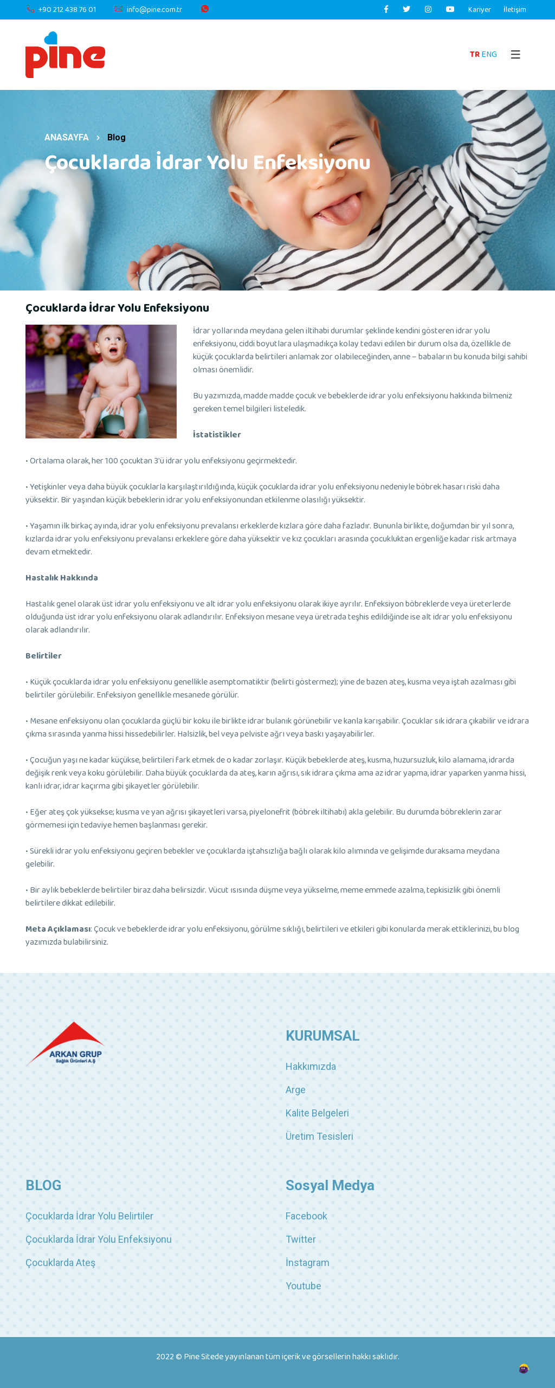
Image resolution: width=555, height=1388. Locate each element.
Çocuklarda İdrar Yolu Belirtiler (89, 1216)
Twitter (301, 1239)
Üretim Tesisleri (319, 1136)
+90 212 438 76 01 (60, 10)
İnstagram (308, 1262)
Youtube (303, 1286)
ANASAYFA (66, 137)
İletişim (515, 10)
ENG (489, 54)
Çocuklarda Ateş (60, 1262)
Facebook (306, 1216)
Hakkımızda (311, 1066)
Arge (296, 1089)
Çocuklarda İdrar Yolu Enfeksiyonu (98, 1239)
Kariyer (479, 10)
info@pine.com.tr (148, 10)
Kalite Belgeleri (317, 1113)
